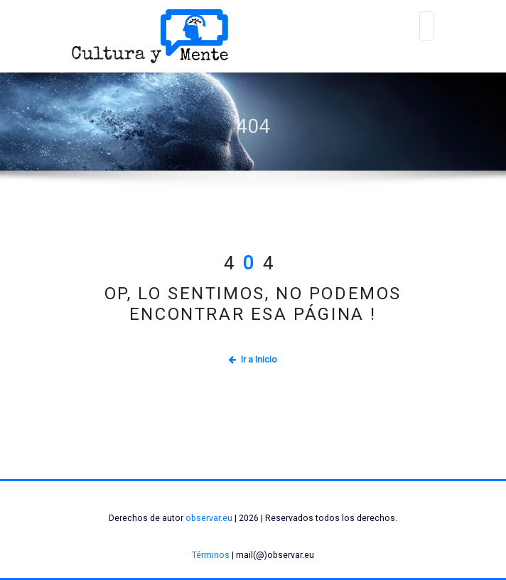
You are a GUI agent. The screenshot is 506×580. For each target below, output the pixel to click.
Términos (211, 555)
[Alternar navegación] (427, 26)
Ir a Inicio (253, 360)
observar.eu (208, 518)
